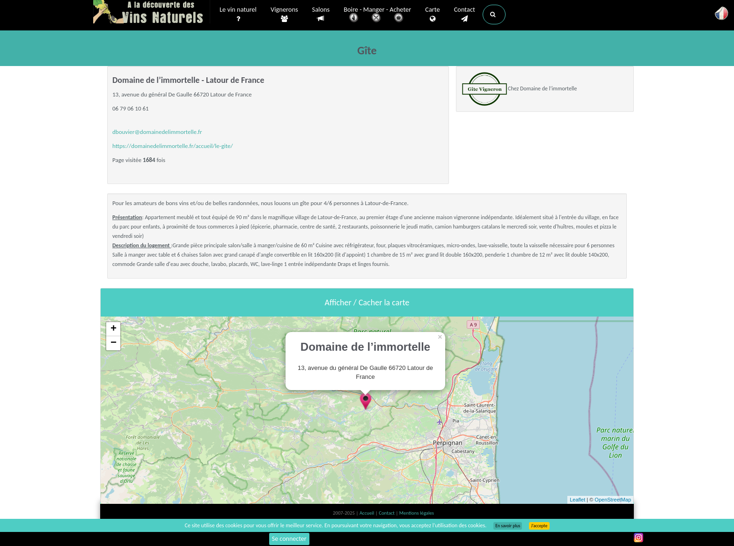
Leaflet (577, 499)
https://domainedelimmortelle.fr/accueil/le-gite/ (172, 145)
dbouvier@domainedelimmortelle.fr (157, 131)
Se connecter (289, 539)
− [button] (113, 343)
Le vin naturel (238, 14)
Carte (432, 14)
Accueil (367, 513)
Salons (321, 14)
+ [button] (113, 329)
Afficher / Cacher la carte (367, 302)
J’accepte (539, 526)
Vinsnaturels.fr (151, 12)
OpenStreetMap (613, 499)
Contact (464, 14)
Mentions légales (416, 513)
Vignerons (284, 14)
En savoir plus (507, 526)
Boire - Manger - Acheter (377, 15)
